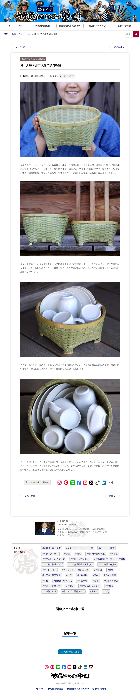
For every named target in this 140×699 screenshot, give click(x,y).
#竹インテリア (49, 570)
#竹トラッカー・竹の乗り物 (75, 570)
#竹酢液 (109, 586)
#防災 (106, 591)
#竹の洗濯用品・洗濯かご (80, 564)
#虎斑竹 (94, 591)
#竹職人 (70, 586)
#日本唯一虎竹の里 (96, 554)
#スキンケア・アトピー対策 (79, 548)
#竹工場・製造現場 (51, 575)
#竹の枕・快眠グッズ (52, 564)
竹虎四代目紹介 (42, 26)
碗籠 (98, 365)
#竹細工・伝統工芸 (51, 586)
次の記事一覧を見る (70, 652)
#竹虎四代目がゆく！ (90, 586)
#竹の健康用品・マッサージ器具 (109, 559)
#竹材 (95, 575)
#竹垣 (110, 570)
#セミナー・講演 (106, 548)
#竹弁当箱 (82, 575)
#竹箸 (95, 581)
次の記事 (118, 47)
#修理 (67, 554)
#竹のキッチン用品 (80, 559)
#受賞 (78, 554)
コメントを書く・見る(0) (38, 482)
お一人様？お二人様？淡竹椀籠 (40, 65)
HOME (41, 689)
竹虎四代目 (62, 521)
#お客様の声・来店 (51, 548)
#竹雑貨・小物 (49, 591)
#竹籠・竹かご (67, 76)
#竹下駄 (98, 570)
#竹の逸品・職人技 (108, 564)
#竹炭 (45, 581)
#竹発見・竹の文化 (63, 581)
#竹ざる (114, 554)
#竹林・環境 (110, 575)
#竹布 (69, 575)
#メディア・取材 (50, 554)
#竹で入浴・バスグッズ (53, 559)
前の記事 (21, 47)
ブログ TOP (15, 26)
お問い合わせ (124, 26)
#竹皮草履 (82, 581)
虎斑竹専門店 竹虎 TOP (70, 26)
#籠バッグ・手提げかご (73, 591)
